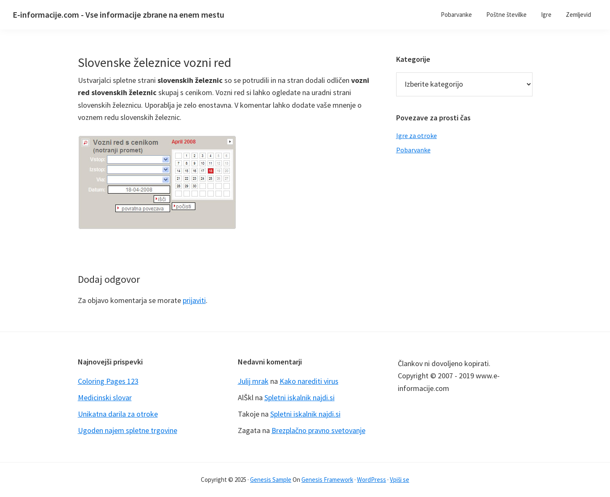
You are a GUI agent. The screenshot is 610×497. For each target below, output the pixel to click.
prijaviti (194, 300)
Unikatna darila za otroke (118, 414)
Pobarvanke (413, 150)
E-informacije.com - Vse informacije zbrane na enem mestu (118, 14)
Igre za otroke (416, 135)
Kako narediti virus (309, 381)
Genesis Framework (327, 480)
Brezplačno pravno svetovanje (318, 430)
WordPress (371, 480)
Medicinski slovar (105, 397)
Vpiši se (399, 480)
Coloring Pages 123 (108, 381)
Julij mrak (253, 381)
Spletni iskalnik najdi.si (299, 397)
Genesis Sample (270, 480)
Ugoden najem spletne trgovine (127, 430)
